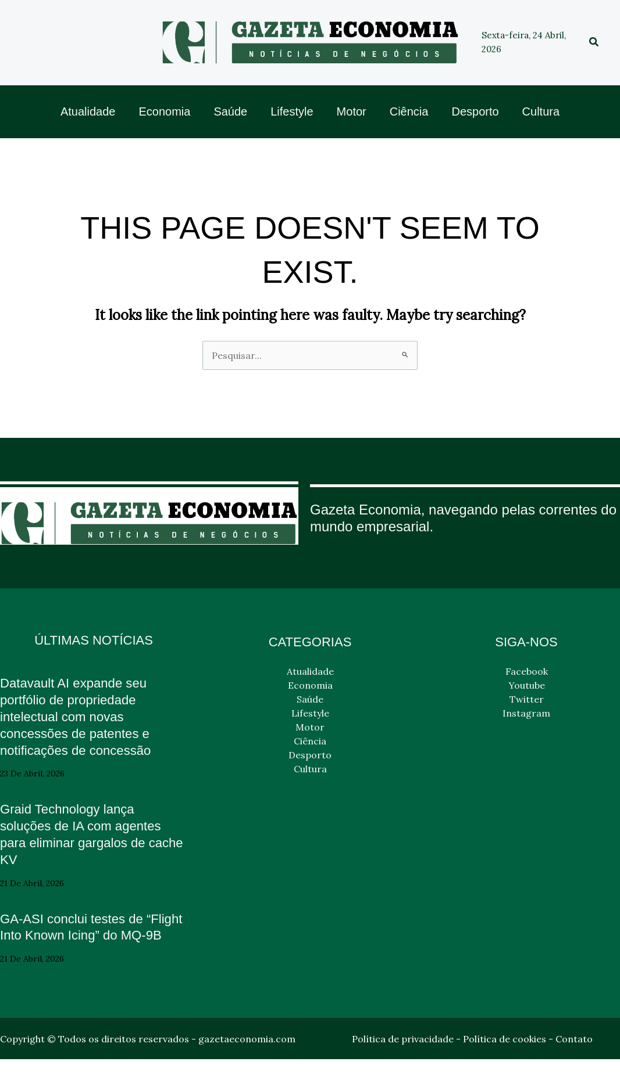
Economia (310, 685)
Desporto (310, 755)
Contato (574, 1055)
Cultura (310, 769)
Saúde (310, 699)
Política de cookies (504, 1055)
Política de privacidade (403, 1055)
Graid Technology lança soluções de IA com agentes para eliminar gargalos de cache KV (87, 833)
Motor (310, 727)
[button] (594, 42)
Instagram (526, 713)
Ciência (310, 741)
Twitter (526, 699)
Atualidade (310, 671)
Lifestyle (310, 713)
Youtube (526, 685)
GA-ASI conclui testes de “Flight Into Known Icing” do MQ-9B (85, 935)
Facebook (526, 671)
